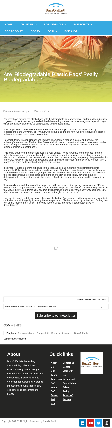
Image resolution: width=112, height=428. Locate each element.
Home (8, 24)
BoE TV (35, 31)
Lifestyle (24, 111)
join (51, 31)
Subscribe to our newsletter (56, 315)
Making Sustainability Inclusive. (92, 299)
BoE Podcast (14, 31)
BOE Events (81, 24)
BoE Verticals (53, 24)
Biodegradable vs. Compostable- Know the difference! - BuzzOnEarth (53, 333)
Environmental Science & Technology (46, 129)
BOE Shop (70, 31)
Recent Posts (13, 111)
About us (27, 24)
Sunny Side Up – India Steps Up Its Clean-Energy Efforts (30, 307)
